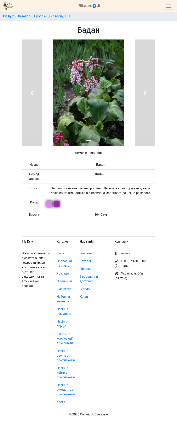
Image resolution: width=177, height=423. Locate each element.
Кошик (87, 6)
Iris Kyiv (8, 16)
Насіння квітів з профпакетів (66, 372)
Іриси (60, 253)
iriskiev (125, 253)
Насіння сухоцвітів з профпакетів (66, 389)
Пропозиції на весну (48, 16)
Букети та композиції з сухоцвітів (65, 338)
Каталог (24, 16)
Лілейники (64, 281)
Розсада (63, 273)
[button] (32, 92)
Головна (86, 253)
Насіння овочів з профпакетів (66, 355)
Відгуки (85, 289)
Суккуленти (65, 289)
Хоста (61, 402)
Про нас (85, 269)
